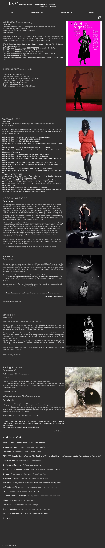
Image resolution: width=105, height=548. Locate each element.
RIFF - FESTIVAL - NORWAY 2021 (31, 52)
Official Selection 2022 (12, 44)
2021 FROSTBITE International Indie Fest (42, 48)
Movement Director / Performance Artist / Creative (37, 4)
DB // (14, 3)
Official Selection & (10, 48)
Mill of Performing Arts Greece (30, 50)
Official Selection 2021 (11, 50)
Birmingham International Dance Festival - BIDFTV (37, 54)
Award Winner (22, 48)
